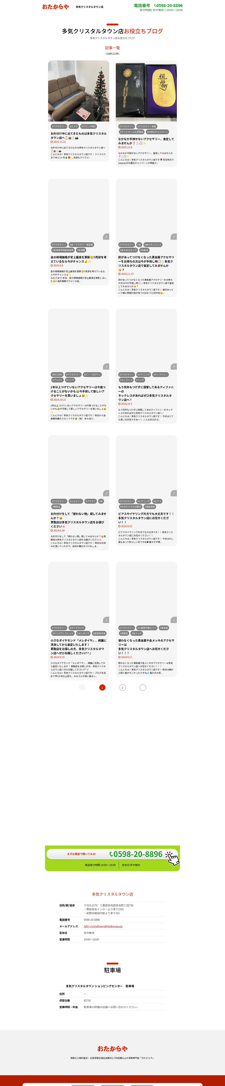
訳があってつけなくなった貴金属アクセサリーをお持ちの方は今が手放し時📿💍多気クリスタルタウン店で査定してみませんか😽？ (146, 263)
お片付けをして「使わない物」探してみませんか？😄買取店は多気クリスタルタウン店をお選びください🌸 (78, 520)
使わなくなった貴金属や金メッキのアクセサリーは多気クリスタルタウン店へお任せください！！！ (146, 646)
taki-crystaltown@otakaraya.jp (103, 826)
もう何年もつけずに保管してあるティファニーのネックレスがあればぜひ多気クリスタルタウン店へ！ (146, 393)
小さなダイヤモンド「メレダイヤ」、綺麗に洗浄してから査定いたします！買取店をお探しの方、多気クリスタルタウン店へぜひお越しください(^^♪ (79, 646)
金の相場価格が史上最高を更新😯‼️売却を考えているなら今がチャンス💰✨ (79, 259)
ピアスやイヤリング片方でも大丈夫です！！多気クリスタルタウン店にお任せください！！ (146, 518)
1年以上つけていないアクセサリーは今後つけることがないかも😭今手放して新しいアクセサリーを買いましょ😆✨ (78, 391)
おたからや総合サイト (112, 1063)
